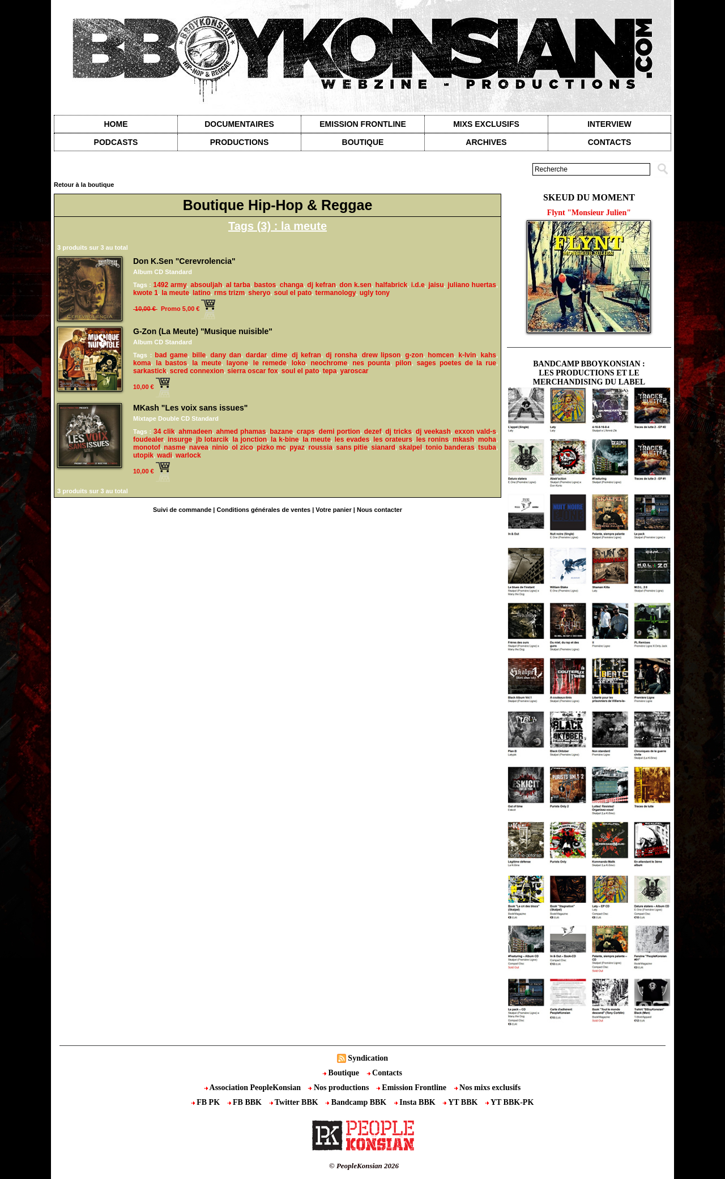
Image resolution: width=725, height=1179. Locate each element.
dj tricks (398, 431)
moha (487, 439)
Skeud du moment (589, 197)
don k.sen (355, 285)
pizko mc (271, 447)
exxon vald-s (475, 431)
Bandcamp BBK (357, 1102)
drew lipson (381, 355)
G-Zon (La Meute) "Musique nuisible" (202, 331)
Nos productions (339, 1087)
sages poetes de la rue (456, 363)
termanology (335, 293)
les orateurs (392, 439)
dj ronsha (341, 355)
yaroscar (354, 371)
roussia (320, 447)
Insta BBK (415, 1102)
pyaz (297, 447)
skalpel (410, 447)
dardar (256, 355)
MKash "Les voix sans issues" (190, 407)
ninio (220, 447)
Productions (239, 142)
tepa (330, 371)
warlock (188, 455)
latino (202, 293)
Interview (609, 124)
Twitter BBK (295, 1102)
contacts (610, 142)
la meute (175, 293)
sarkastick (150, 371)
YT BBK (461, 1102)
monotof (146, 447)
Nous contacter (379, 509)
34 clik (163, 431)
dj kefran (321, 285)
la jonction (249, 439)
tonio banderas (449, 447)
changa (292, 285)
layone (237, 363)
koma (142, 363)
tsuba (487, 447)
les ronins (432, 439)
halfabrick (391, 285)
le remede (270, 363)
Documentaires (239, 124)
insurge (180, 439)
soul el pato (293, 293)
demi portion (339, 431)
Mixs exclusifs (486, 124)
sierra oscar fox (252, 371)
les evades (352, 439)
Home (116, 124)
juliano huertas (471, 285)
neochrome (328, 363)
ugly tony (375, 293)
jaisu (435, 285)
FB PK (206, 1102)
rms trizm (229, 293)
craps (306, 431)
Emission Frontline (362, 124)
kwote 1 (145, 293)
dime (279, 355)
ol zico (242, 447)
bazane (281, 431)
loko (299, 363)
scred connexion (197, 371)
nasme (174, 447)
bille (199, 355)
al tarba (238, 285)
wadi (164, 455)
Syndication (368, 1058)
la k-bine (284, 439)
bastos (265, 285)
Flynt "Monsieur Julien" (589, 212)
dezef (373, 431)
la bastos (171, 363)
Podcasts (116, 142)
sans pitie (352, 447)
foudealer (148, 439)
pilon (403, 363)
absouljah (206, 285)
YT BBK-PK (509, 1102)
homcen (441, 355)
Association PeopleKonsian (253, 1087)
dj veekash (433, 431)
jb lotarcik (212, 439)
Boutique (363, 142)
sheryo (259, 293)
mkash (463, 439)
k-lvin (467, 355)
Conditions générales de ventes (264, 509)
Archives (486, 142)
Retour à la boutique (84, 184)
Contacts (384, 1073)
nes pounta (371, 363)
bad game (171, 355)
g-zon (414, 355)
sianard (383, 447)
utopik (143, 455)
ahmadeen (195, 431)
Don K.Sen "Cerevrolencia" (184, 261)
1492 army (170, 285)
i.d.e (418, 285)
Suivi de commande (182, 509)
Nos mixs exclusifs (487, 1087)
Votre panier (333, 509)
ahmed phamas (241, 431)
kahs (488, 355)
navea (198, 447)
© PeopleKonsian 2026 (364, 1165)
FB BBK (246, 1102)
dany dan (225, 355)
